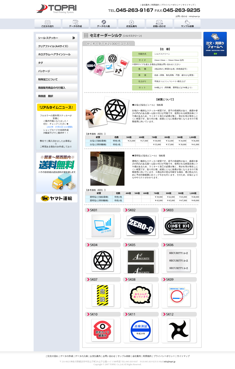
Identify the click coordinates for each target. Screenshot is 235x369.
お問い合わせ (109, 356)
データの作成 (66, 356)
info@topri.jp (194, 16)
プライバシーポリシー (171, 5)
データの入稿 (81, 356)
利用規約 (155, 5)
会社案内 (145, 5)
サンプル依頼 (124, 356)
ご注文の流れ (51, 356)
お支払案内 (95, 356)
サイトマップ (188, 5)
